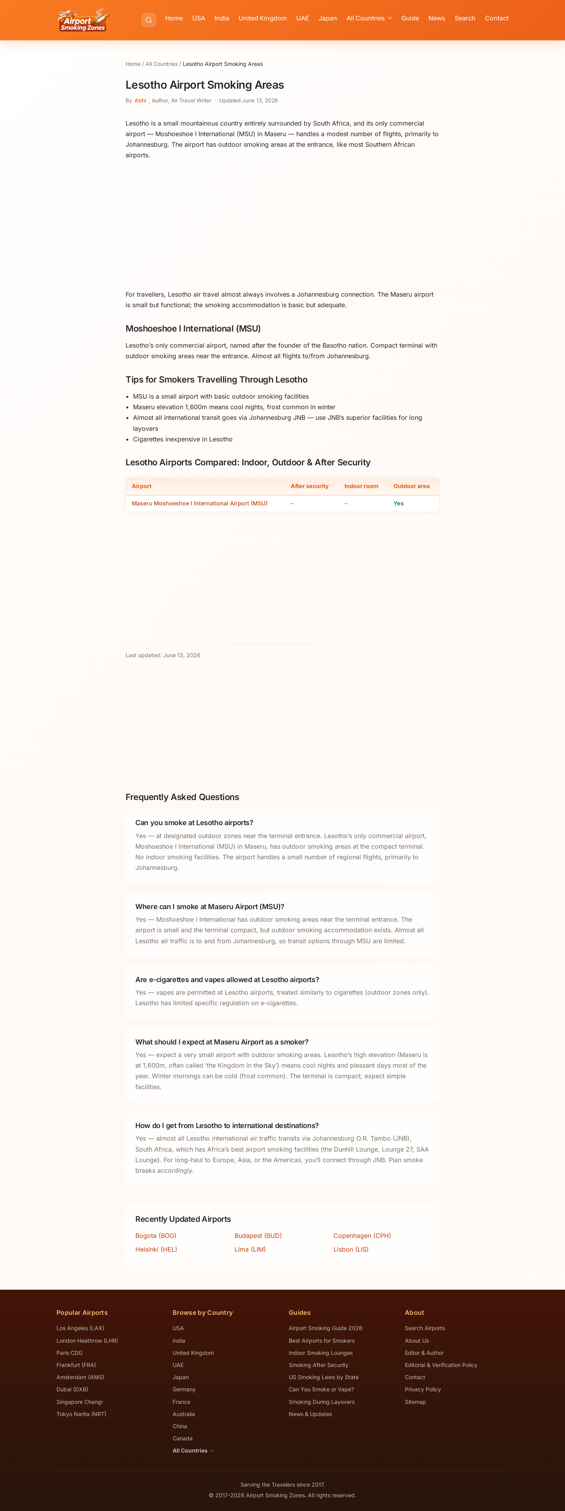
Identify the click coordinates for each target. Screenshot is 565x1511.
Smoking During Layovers (322, 1401)
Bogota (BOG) (156, 1235)
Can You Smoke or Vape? (321, 1389)
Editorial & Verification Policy (441, 1365)
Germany (184, 1389)
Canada (183, 1438)
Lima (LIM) (250, 1249)
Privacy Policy (423, 1389)
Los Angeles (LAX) (80, 1328)
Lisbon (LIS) (351, 1249)
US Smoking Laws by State (324, 1377)
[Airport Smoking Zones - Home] (83, 20)
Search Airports (425, 1328)
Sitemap (415, 1401)
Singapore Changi (79, 1401)
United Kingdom (263, 18)
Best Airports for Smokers (322, 1340)
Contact (496, 18)
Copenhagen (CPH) (362, 1235)
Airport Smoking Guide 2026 (326, 1328)
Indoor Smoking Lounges (321, 1352)
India (222, 18)
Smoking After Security (318, 1365)
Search (465, 18)
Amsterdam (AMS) (80, 1377)
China (180, 1426)
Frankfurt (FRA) (76, 1365)
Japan (328, 18)
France (181, 1401)
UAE (302, 18)
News (436, 18)
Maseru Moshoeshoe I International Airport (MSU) (200, 503)
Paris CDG (69, 1352)
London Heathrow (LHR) (87, 1340)
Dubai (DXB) (72, 1389)
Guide (410, 18)
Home (174, 18)
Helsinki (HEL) (156, 1249)
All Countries (369, 18)
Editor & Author (424, 1352)
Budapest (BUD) (258, 1235)
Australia (184, 1414)
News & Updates (310, 1414)
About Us (417, 1340)
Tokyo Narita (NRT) (81, 1414)
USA (198, 18)
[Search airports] (149, 20)
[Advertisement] (282, 225)
